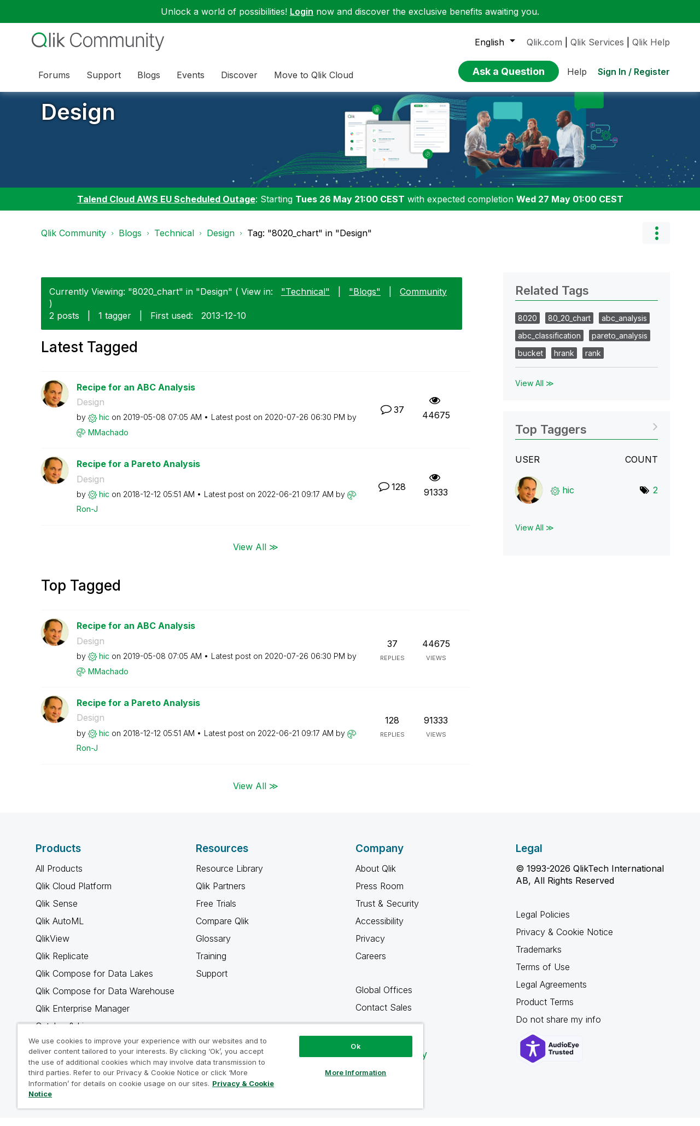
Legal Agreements (551, 992)
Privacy (370, 946)
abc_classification (549, 343)
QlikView (52, 946)
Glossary (213, 946)
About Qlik (375, 876)
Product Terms (545, 1010)
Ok (355, 1046)
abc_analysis (624, 326)
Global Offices (383, 998)
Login (301, 11)
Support (212, 981)
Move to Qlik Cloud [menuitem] (313, 74)
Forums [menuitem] (54, 74)
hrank (564, 361)
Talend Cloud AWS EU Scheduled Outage (166, 207)
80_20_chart (569, 326)
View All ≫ (255, 555)
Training (211, 964)
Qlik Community (73, 241)
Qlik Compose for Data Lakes (94, 981)
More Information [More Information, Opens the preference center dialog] (355, 1072)
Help (577, 71)
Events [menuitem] (191, 74)
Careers (370, 964)
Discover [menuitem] (239, 74)
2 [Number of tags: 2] (655, 498)
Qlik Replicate (62, 964)
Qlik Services (597, 42)
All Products (59, 876)
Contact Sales (383, 1015)
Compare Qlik (222, 929)
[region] (220, 1066)
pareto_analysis (620, 343)
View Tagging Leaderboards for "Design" (586, 434)
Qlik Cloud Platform (74, 894)
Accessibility (379, 929)
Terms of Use (543, 975)
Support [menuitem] (103, 74)
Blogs (130, 241)
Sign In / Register (634, 71)
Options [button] (656, 241)
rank (593, 361)
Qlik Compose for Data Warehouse (105, 999)
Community (423, 299)
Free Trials (216, 911)
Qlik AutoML (60, 929)
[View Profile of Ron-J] (87, 517)
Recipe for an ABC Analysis (136, 395)
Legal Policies (543, 922)
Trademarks (539, 957)
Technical (174, 241)
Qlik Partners (221, 894)
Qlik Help (651, 42)
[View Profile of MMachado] (108, 440)
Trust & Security (387, 911)
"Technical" (305, 299)
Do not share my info (560, 1027)
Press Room (379, 894)
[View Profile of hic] (104, 425)
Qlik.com (544, 42)
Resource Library (229, 876)
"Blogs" (365, 299)
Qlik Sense (57, 911)
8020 (527, 326)
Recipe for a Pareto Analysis (138, 471)
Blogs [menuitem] (148, 74)
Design (78, 120)
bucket (530, 361)
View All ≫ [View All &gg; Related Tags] (534, 391)
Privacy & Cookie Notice (564, 940)
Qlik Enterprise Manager (83, 1016)
